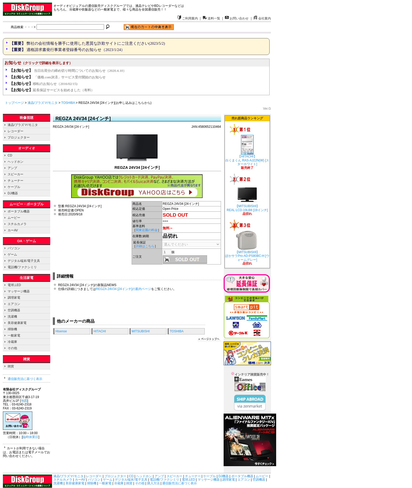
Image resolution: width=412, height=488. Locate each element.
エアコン (14, 304)
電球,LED (14, 285)
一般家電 (14, 335)
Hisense (61, 331)
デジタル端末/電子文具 (24, 261)
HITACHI (100, 331)
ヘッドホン (15, 162)
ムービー (14, 218)
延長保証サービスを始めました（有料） (51, 90)
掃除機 (12, 329)
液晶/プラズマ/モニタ (43, 103)
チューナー (15, 180)
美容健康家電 (17, 323)
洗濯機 (12, 316)
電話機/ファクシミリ (22, 267)
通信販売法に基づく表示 (25, 379)
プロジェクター (19, 137)
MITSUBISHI (141, 331)
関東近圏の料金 (147, 230)
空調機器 (14, 310)
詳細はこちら (145, 246)
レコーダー (15, 131)
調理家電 (14, 297)
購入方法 (153, 483)
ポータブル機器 (19, 211)
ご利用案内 (187, 18)
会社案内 (262, 18)
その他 (12, 348)
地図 (24, 401)
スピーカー (15, 174)
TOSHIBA (68, 103)
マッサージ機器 (19, 291)
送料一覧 (211, 18)
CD (10, 155)
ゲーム (12, 254)
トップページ (14, 103)
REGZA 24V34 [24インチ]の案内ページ (123, 289)
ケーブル (14, 187)
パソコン (14, 248)
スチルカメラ (17, 224)
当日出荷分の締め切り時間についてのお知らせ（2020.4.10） (67, 71)
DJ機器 (13, 193)
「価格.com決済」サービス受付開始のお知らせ (57, 77)
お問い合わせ (237, 18)
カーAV (13, 230)
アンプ (12, 168)
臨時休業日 (30, 437)
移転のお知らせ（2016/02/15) (43, 84)
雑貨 (11, 366)
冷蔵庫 (12, 342)
